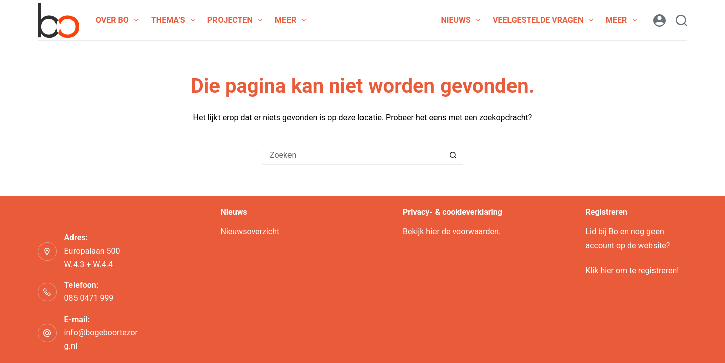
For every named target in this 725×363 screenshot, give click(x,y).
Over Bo (119, 20)
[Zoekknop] (453, 155)
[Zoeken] (681, 20)
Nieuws (462, 20)
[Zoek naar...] (352, 155)
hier (433, 231)
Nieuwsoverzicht (250, 231)
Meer (292, 20)
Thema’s (175, 20)
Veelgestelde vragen (545, 20)
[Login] (659, 20)
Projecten (236, 20)
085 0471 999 (89, 298)
